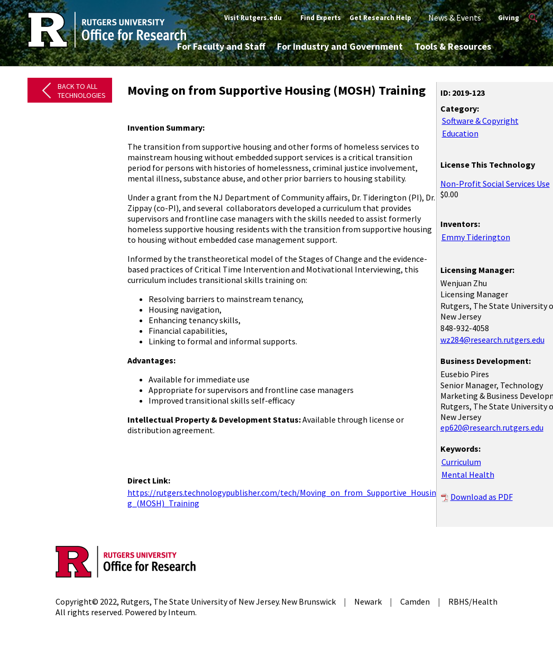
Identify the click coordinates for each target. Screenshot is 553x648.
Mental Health (467, 474)
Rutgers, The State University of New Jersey (200, 601)
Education (460, 133)
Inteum (181, 612)
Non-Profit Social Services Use (495, 183)
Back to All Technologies (82, 90)
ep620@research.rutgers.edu (491, 427)
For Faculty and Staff (221, 46)
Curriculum (461, 462)
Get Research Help (380, 17)
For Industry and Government (340, 46)
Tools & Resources (452, 46)
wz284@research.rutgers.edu (492, 339)
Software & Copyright (480, 120)
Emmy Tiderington (475, 237)
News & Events (454, 17)
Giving (508, 17)
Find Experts (320, 17)
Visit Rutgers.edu (253, 17)
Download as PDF (481, 496)
